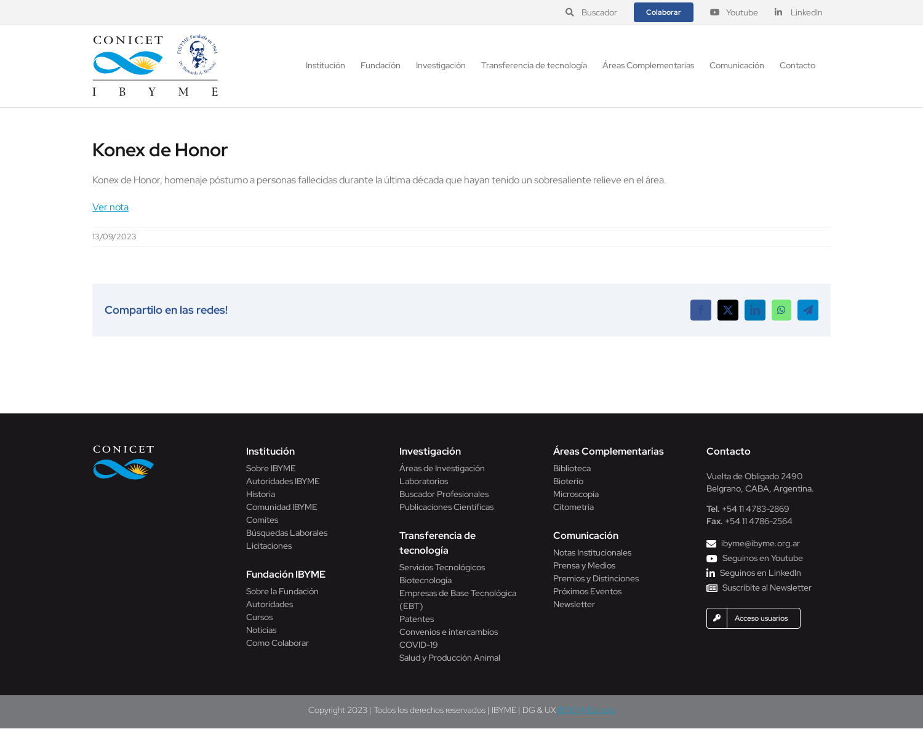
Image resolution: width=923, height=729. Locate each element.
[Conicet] (123, 448)
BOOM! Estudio (586, 709)
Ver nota (110, 207)
